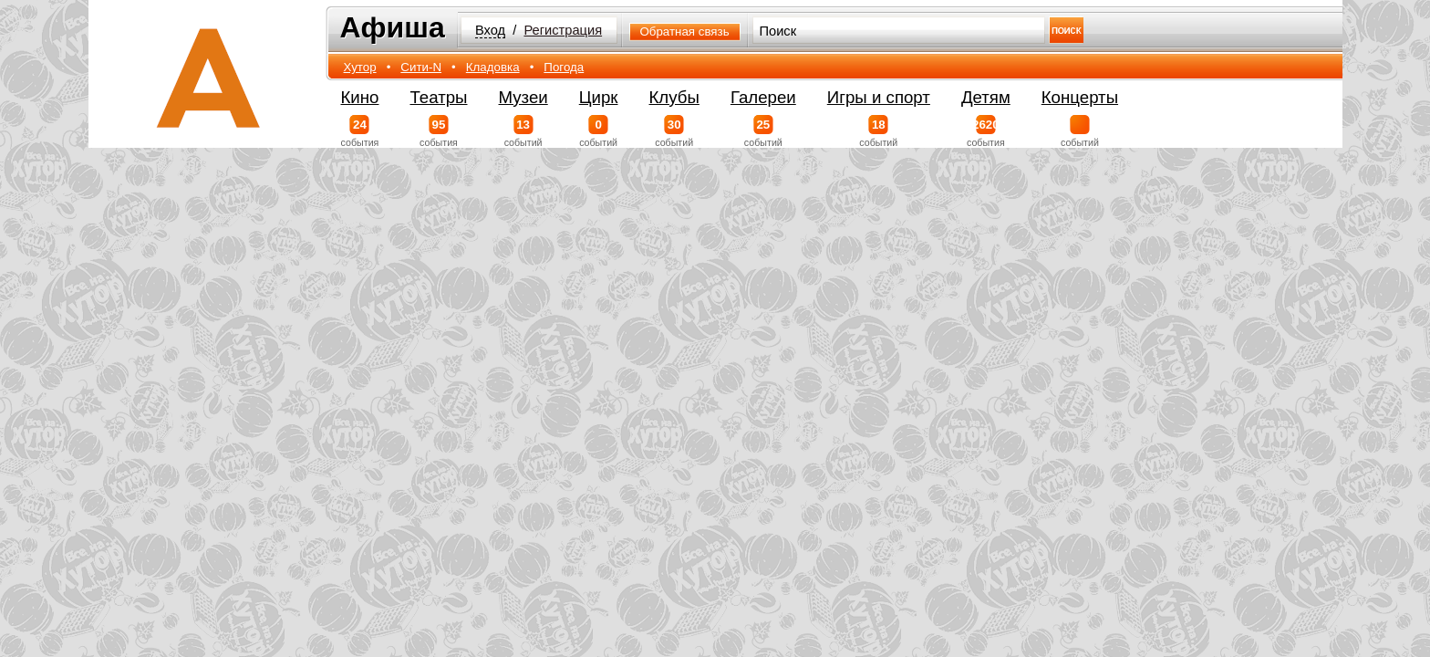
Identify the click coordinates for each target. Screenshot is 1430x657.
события (360, 131)
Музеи (523, 97)
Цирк (598, 97)
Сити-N (420, 67)
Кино (360, 97)
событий (523, 131)
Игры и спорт (878, 97)
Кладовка (493, 67)
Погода (564, 67)
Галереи (763, 97)
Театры (438, 97)
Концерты (1079, 97)
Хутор (360, 67)
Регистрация (562, 30)
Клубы (674, 97)
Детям (985, 97)
